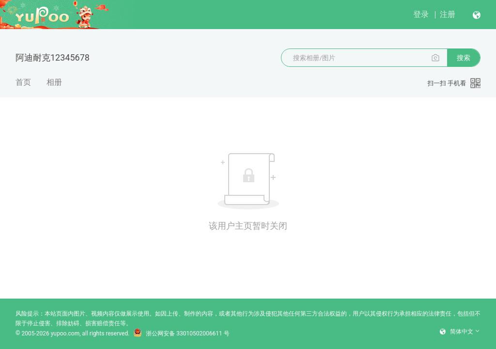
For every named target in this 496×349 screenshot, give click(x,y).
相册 (54, 82)
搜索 (463, 58)
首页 (23, 82)
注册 (447, 14)
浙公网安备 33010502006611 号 (181, 333)
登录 (421, 14)
